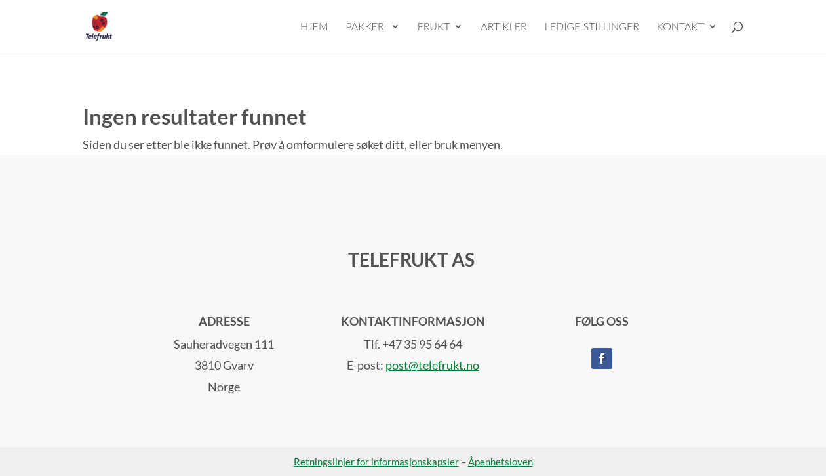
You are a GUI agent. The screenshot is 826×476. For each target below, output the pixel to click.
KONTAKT (680, 27)
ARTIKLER (503, 27)
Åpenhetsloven (500, 461)
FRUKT (434, 27)
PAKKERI (365, 27)
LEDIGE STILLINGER (592, 27)
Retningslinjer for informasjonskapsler (376, 461)
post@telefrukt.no (432, 365)
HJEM (314, 27)
